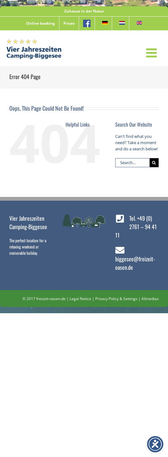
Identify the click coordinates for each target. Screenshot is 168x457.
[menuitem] (103, 23)
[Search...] (132, 162)
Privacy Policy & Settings (116, 298)
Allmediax (150, 298)
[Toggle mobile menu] (152, 53)
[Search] (154, 162)
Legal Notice (80, 298)
